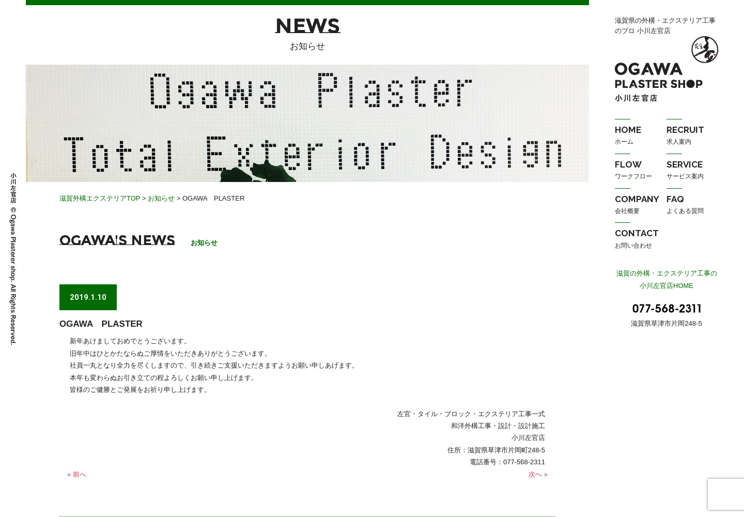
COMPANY (641, 206)
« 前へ (76, 474)
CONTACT (641, 240)
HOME (641, 136)
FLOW (641, 171)
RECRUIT (692, 136)
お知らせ (161, 198)
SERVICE (692, 171)
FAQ (692, 206)
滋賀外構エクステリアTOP (99, 198)
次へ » (538, 474)
